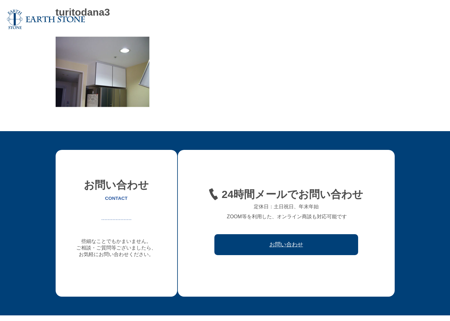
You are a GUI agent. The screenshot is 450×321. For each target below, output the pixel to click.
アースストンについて (210, 19)
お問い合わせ (426, 19)
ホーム (174, 19)
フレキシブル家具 (291, 19)
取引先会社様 (392, 19)
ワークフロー (359, 19)
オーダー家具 (253, 19)
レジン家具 (327, 19)
